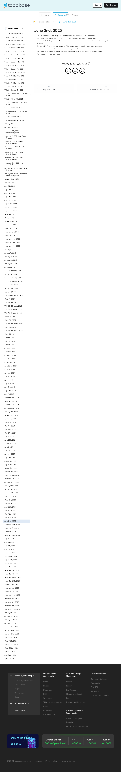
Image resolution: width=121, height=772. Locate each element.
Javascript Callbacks (99, 679)
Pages (17, 689)
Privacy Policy (51, 761)
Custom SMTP (49, 714)
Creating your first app (24, 680)
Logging (69, 698)
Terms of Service (68, 761)
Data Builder (20, 684)
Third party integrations (52, 702)
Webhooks (47, 698)
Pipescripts (95, 683)
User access (19, 693)
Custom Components (100, 695)
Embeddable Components (77, 726)
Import (69, 681)
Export (69, 686)
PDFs (45, 706)
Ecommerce (48, 710)
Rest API (94, 687)
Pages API (95, 691)
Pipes (45, 681)
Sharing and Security (74, 694)
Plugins (46, 686)
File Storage (71, 690)
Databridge (47, 690)
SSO (45, 694)
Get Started (111, 5)
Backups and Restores (75, 702)
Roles (17, 697)
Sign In (98, 5)
